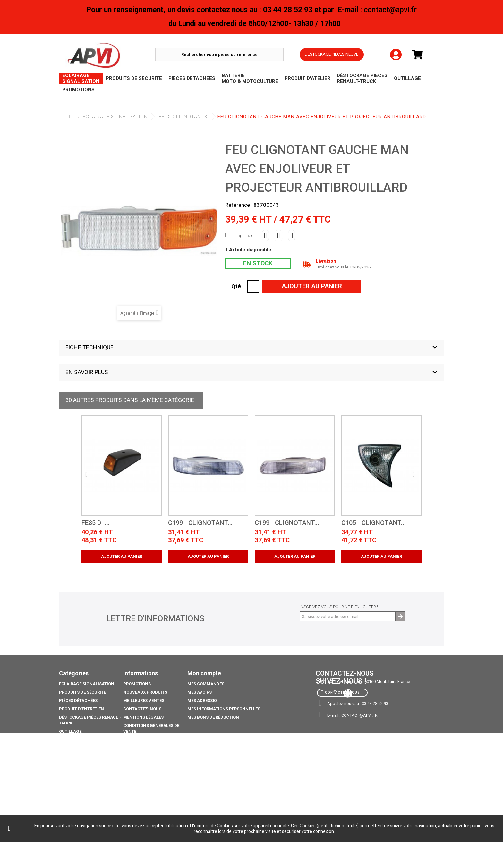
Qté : (237, 286)
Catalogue (71, 793)
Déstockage (72, 739)
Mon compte (204, 673)
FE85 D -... (95, 523)
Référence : (238, 205)
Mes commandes (205, 683)
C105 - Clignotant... (373, 523)
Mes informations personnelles (223, 708)
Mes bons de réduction (213, 717)
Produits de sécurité (82, 692)
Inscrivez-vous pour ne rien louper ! (339, 606)
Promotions (73, 748)
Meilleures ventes (143, 700)
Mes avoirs (199, 692)
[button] (251, 348)
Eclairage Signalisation (115, 116)
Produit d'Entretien (81, 708)
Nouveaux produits (145, 692)
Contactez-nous (142, 708)
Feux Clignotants (182, 116)
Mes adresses (202, 700)
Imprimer (243, 235)
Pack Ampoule (75, 770)
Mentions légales (143, 717)
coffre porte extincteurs (88, 801)
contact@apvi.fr (359, 715)
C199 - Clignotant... (200, 523)
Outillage (70, 731)
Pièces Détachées (78, 700)
